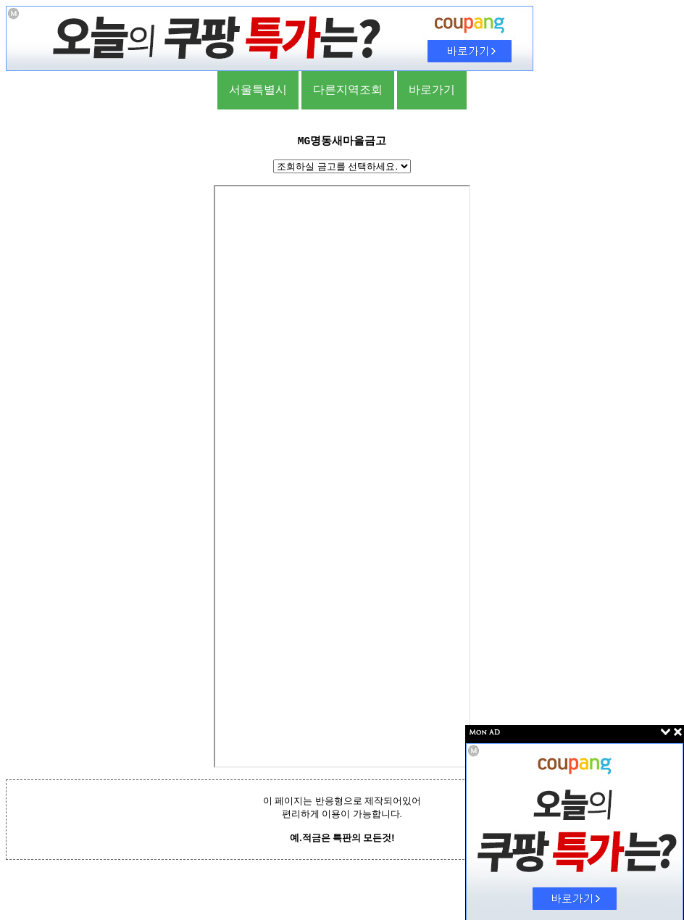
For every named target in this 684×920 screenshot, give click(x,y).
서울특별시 (258, 89)
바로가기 (432, 89)
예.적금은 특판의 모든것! (342, 837)
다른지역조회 (348, 89)
